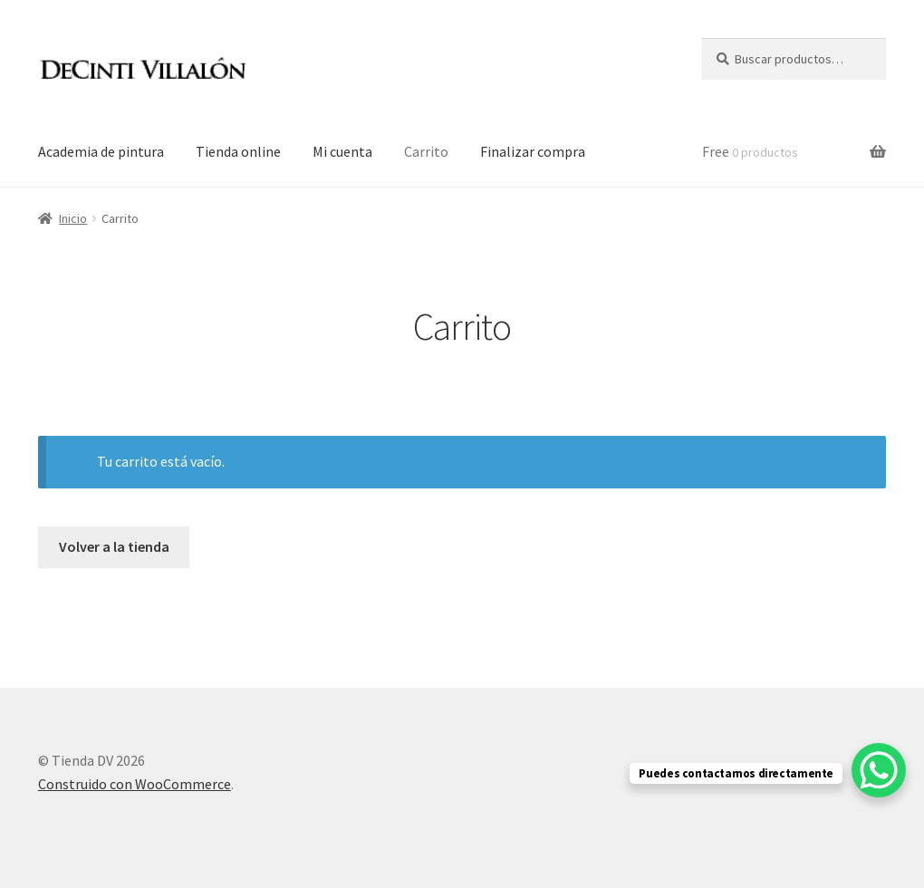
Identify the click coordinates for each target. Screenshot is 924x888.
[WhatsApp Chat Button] (879, 770)
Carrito (426, 151)
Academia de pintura (101, 151)
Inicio (73, 218)
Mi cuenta (342, 151)
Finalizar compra (532, 151)
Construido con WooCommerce (134, 784)
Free (750, 151)
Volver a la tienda (114, 546)
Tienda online (238, 151)
